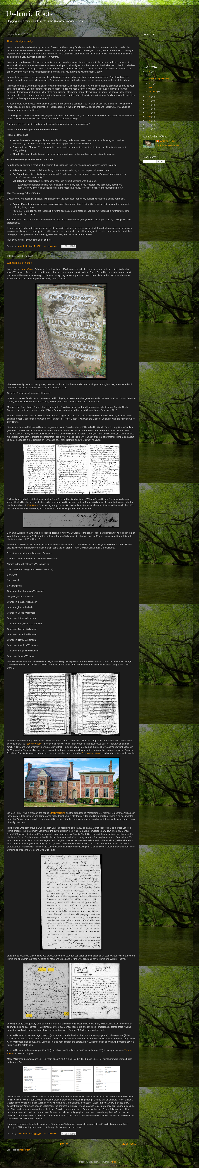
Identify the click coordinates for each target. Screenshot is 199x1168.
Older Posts (128, 1143)
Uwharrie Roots (167, 141)
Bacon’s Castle (34, 744)
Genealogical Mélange (19, 262)
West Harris (32, 505)
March (151, 88)
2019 (148, 121)
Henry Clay (26, 269)
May (150, 75)
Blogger (115, 1162)
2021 (148, 112)
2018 (148, 124)
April (150, 83)
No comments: (50, 246)
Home (64, 1143)
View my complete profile (167, 145)
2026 (148, 71)
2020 (148, 117)
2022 (148, 109)
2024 (148, 100)
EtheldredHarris (57, 813)
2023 (148, 105)
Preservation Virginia (91, 753)
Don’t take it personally (20, 41)
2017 (148, 128)
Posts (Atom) (25, 1150)
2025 (148, 96)
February (152, 91)
